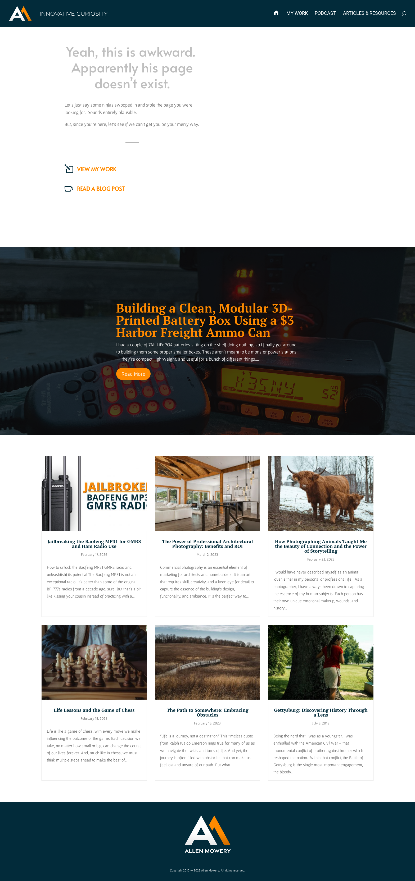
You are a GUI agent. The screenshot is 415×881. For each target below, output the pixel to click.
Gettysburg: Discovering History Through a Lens (321, 712)
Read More (133, 374)
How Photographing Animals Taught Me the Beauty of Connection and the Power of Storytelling (321, 546)
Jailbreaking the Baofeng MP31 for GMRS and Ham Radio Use (94, 543)
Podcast (325, 13)
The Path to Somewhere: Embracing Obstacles (208, 712)
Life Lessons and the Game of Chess (94, 710)
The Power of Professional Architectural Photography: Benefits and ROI (207, 543)
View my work (96, 169)
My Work (297, 13)
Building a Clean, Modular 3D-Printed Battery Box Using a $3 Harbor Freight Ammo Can (205, 320)
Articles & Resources (369, 13)
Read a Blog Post (101, 188)
